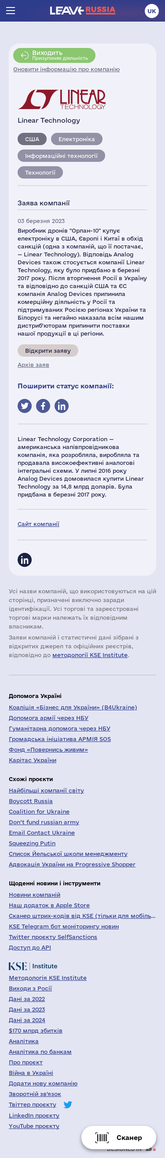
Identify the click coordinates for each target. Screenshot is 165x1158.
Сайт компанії (38, 524)
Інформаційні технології (61, 156)
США (32, 139)
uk (151, 11)
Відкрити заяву (48, 350)
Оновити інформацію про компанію (66, 69)
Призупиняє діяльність (60, 55)
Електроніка (77, 139)
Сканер (129, 1137)
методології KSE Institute (90, 655)
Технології (40, 172)
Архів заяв (33, 365)
